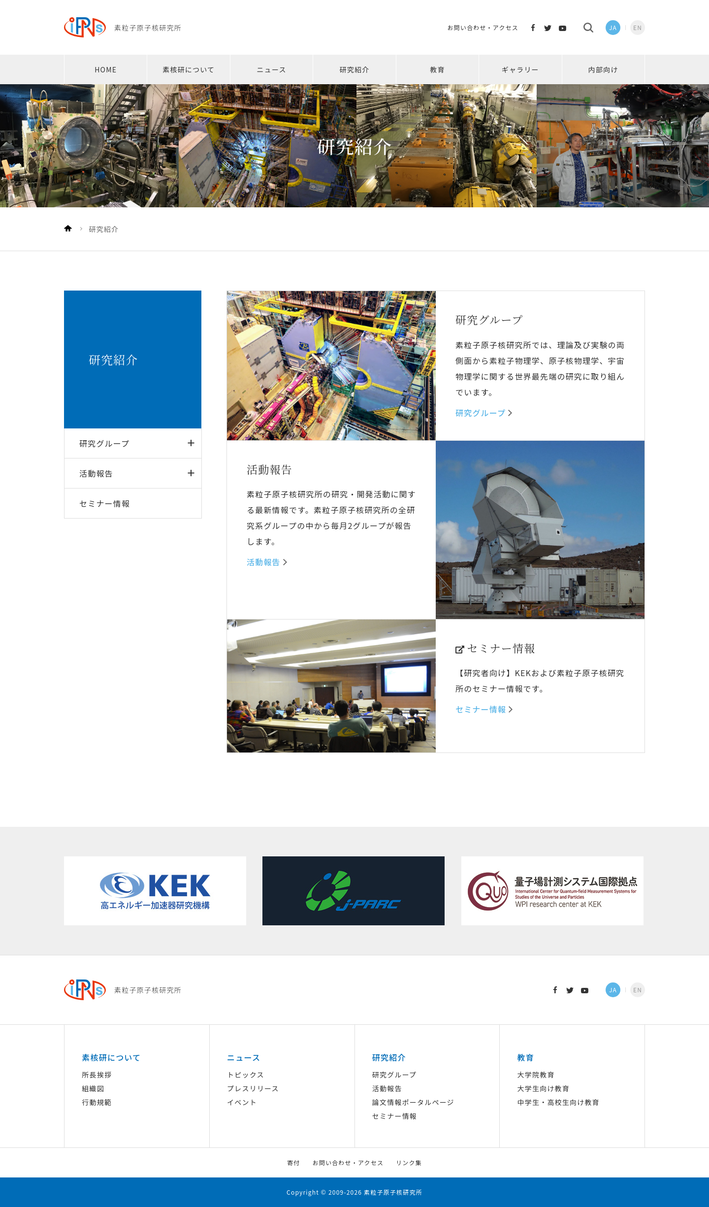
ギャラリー (520, 69)
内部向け (603, 69)
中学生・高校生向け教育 (558, 1102)
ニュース (272, 69)
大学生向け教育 (543, 1088)
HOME (106, 69)
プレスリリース (253, 1088)
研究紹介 (355, 69)
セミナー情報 (104, 503)
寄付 (293, 1162)
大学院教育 (536, 1074)
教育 (437, 69)
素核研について (188, 69)
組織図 (93, 1088)
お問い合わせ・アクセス (482, 27)
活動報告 (96, 473)
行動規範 (97, 1102)
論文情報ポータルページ (413, 1102)
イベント (242, 1102)
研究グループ (104, 443)
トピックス (245, 1074)
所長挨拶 (97, 1074)
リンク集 (409, 1162)
